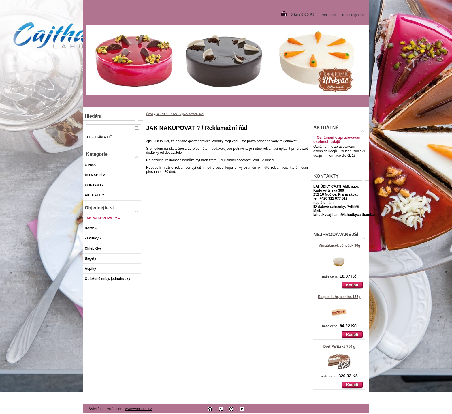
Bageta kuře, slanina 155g (339, 297)
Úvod (149, 114)
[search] (137, 128)
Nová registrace (354, 15)
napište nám (323, 203)
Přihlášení (328, 15)
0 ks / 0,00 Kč (303, 14)
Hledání (93, 116)
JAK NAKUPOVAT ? (168, 114)
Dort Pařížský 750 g (339, 346)
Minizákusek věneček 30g (339, 245)
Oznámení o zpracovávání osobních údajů (337, 140)
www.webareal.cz (138, 409)
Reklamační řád (193, 114)
